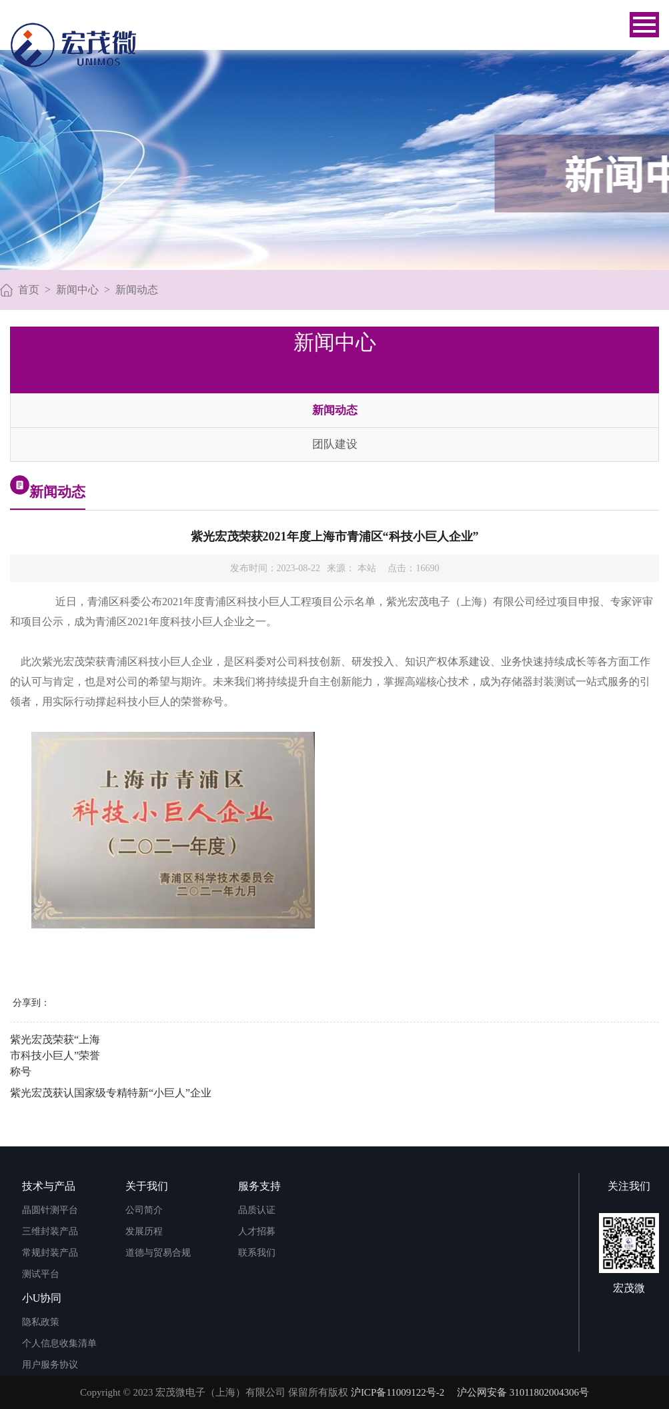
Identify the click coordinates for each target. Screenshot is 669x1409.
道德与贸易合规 (158, 1253)
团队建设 (335, 444)
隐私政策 (40, 1322)
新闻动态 (136, 289)
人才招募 (256, 1231)
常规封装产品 (50, 1253)
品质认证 (256, 1210)
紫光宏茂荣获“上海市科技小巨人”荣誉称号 (55, 1055)
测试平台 (40, 1274)
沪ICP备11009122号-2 (397, 1392)
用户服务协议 (50, 1365)
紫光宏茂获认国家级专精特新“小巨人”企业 (110, 1092)
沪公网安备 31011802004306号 (523, 1392)
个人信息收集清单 (59, 1343)
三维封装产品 (50, 1231)
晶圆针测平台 (50, 1210)
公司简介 (144, 1210)
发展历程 (144, 1231)
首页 (28, 289)
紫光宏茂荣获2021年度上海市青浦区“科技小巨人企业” (335, 536)
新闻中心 (77, 289)
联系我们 (256, 1253)
